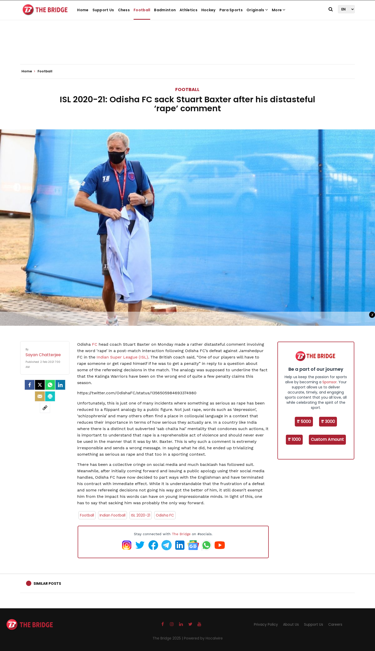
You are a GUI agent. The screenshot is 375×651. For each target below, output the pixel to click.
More (279, 10)
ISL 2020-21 (140, 515)
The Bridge (181, 534)
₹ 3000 (328, 421)
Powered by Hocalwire (203, 638)
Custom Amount (327, 439)
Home (82, 10)
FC (94, 344)
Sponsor (329, 382)
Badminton (165, 10)
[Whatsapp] (50, 385)
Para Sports (231, 10)
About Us (291, 624)
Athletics (188, 10)
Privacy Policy (266, 624)
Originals (257, 10)
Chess (124, 10)
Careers (335, 624)
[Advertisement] (187, 48)
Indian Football (112, 515)
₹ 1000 (294, 439)
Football (142, 10)
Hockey (208, 10)
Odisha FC (165, 515)
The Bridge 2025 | (168, 638)
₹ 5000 (304, 421)
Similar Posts (47, 583)
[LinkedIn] (60, 385)
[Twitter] (40, 385)
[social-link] (45, 408)
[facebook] (30, 385)
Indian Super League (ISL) (122, 357)
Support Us (103, 10)
